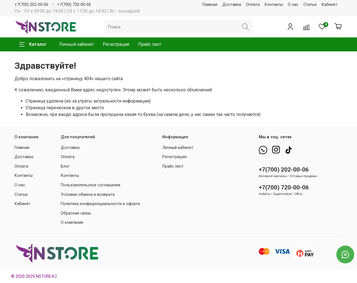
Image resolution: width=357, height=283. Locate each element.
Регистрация (116, 44)
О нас (293, 4)
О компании (72, 222)
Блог (65, 166)
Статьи (310, 4)
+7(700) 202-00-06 (31, 4)
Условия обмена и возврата (88, 194)
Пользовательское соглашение (90, 185)
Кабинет (329, 4)
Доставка (231, 4)
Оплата (253, 4)
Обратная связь (76, 213)
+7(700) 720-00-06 (74, 4)
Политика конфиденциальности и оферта (100, 203)
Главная (209, 4)
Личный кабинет (76, 44)
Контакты (274, 4)
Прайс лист (149, 44)
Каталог (33, 44)
